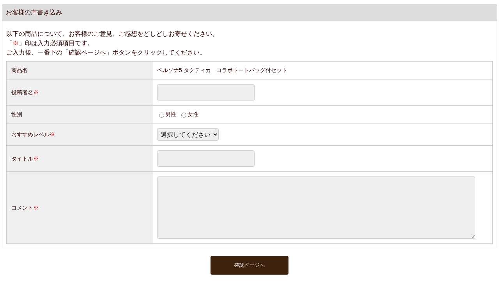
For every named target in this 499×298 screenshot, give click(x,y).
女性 (193, 114)
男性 (170, 114)
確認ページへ (249, 277)
